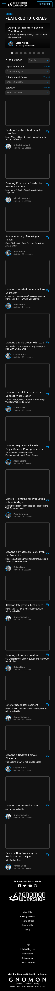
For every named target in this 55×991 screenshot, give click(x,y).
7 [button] (38, 53)
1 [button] (12, 53)
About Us (27, 912)
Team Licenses (27, 962)
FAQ (28, 945)
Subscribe (44, 4)
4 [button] (25, 53)
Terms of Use (27, 921)
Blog (27, 929)
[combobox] (39, 60)
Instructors (27, 953)
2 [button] (16, 53)
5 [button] (29, 53)
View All (46, 67)
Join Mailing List (27, 949)
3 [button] (21, 53)
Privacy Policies (27, 916)
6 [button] (34, 53)
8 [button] (43, 53)
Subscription (27, 958)
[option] (27, 35)
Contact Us (27, 925)
